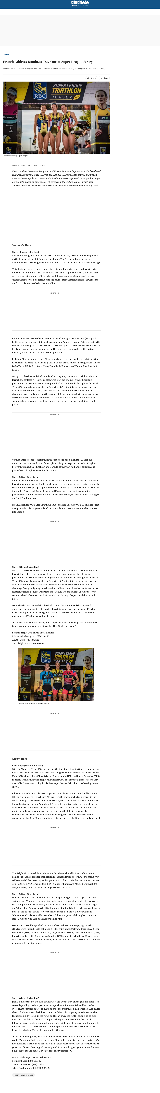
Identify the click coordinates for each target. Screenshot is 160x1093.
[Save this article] (104, 78)
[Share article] (91, 78)
